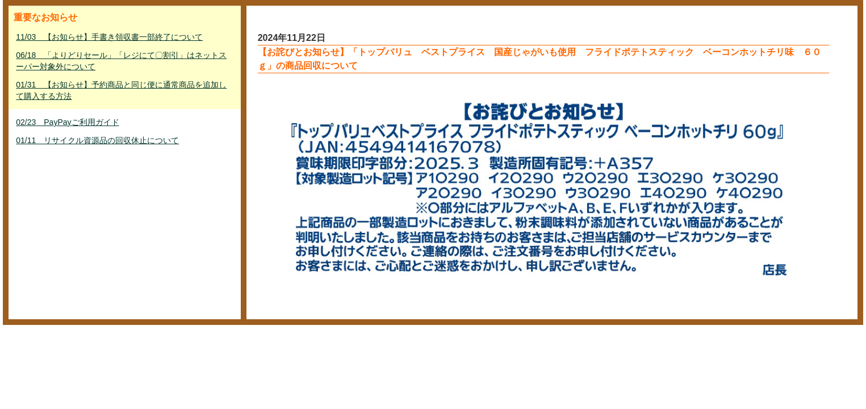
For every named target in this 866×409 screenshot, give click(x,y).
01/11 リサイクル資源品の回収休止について (97, 140)
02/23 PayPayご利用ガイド (67, 122)
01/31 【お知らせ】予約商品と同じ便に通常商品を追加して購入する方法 (121, 90)
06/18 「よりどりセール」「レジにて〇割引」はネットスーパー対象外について (121, 61)
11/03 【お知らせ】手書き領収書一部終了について (109, 36)
